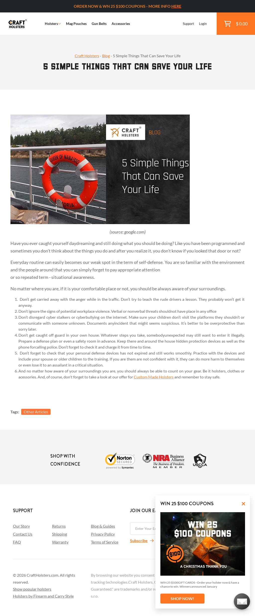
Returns (59, 526)
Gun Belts (99, 23)
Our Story (21, 526)
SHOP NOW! (182, 598)
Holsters (53, 23)
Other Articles (36, 411)
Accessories (121, 23)
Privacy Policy (103, 534)
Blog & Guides (103, 526)
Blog (106, 55)
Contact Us (22, 534)
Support (188, 24)
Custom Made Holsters (154, 376)
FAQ (17, 542)
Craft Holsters (87, 55)
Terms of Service (104, 542)
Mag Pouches (76, 23)
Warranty (60, 542)
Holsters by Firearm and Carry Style (43, 596)
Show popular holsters (32, 589)
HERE (176, 6)
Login (203, 24)
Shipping (59, 534)
